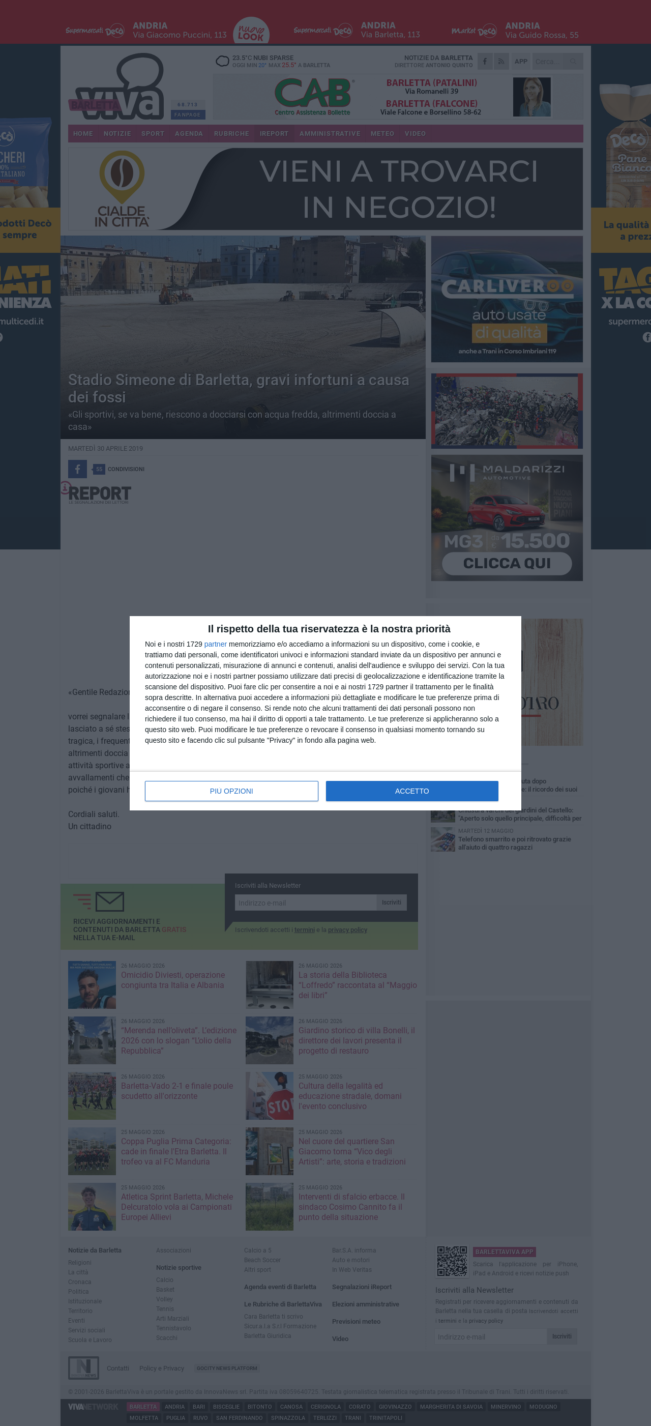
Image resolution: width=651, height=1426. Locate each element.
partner (215, 644)
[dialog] (325, 713)
